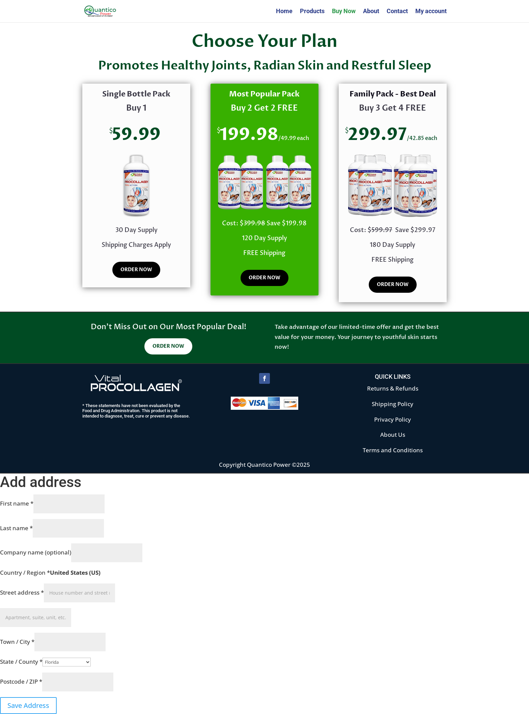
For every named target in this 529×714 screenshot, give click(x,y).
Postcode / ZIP (21, 681)
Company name (35, 552)
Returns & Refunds (392, 388)
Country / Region (25, 572)
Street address (22, 592)
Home (284, 12)
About (371, 12)
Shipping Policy (392, 404)
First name (16, 503)
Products (312, 12)
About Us (392, 434)
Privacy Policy (392, 419)
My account (431, 12)
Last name (16, 528)
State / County (21, 661)
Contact (397, 12)
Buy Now (344, 12)
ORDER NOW (136, 269)
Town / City (17, 642)
